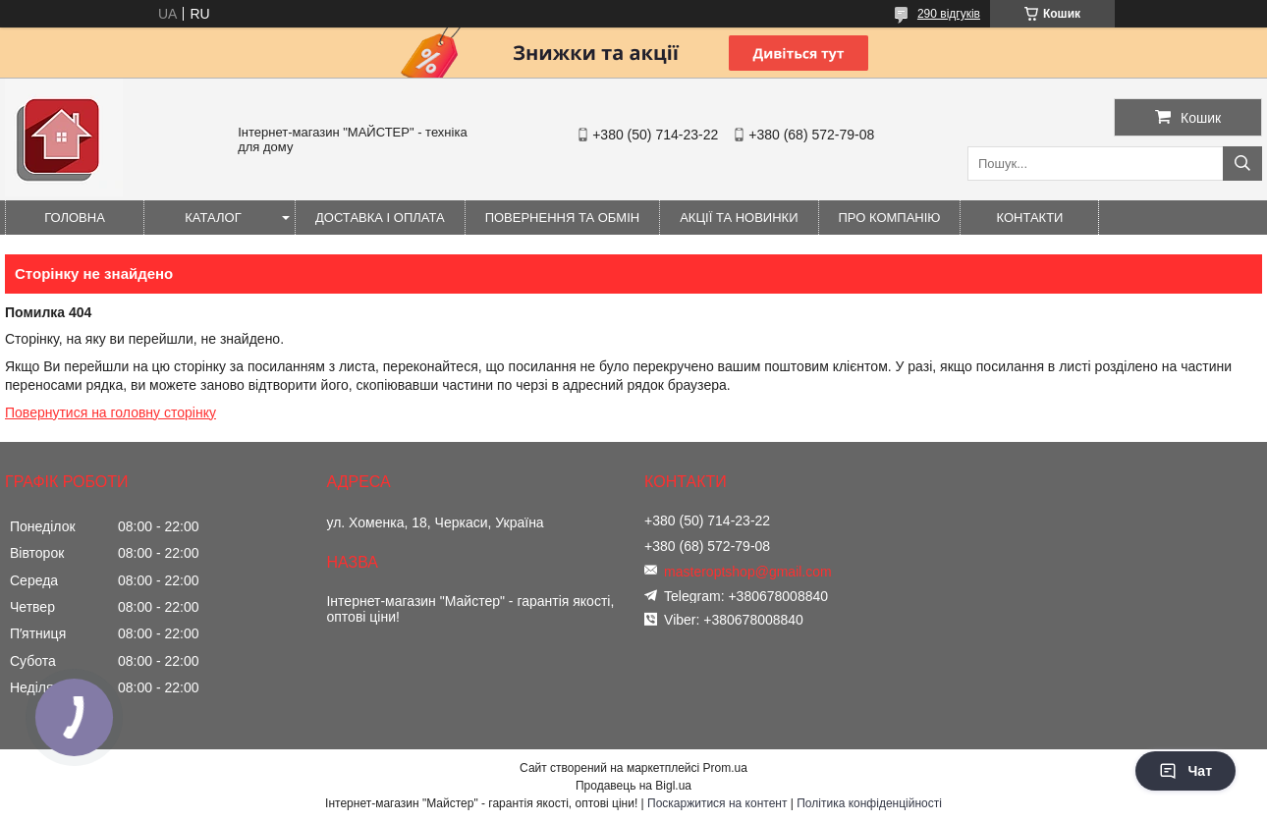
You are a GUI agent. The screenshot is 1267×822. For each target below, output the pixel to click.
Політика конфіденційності (869, 803)
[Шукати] (1242, 163)
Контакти (1030, 217)
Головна (74, 217)
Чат (1185, 771)
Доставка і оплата (380, 217)
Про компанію (890, 217)
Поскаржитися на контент (717, 803)
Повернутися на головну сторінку (110, 412)
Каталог (213, 217)
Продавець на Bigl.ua (633, 786)
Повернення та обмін (562, 217)
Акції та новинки (739, 217)
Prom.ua (725, 768)
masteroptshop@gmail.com (748, 571)
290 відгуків (948, 14)
